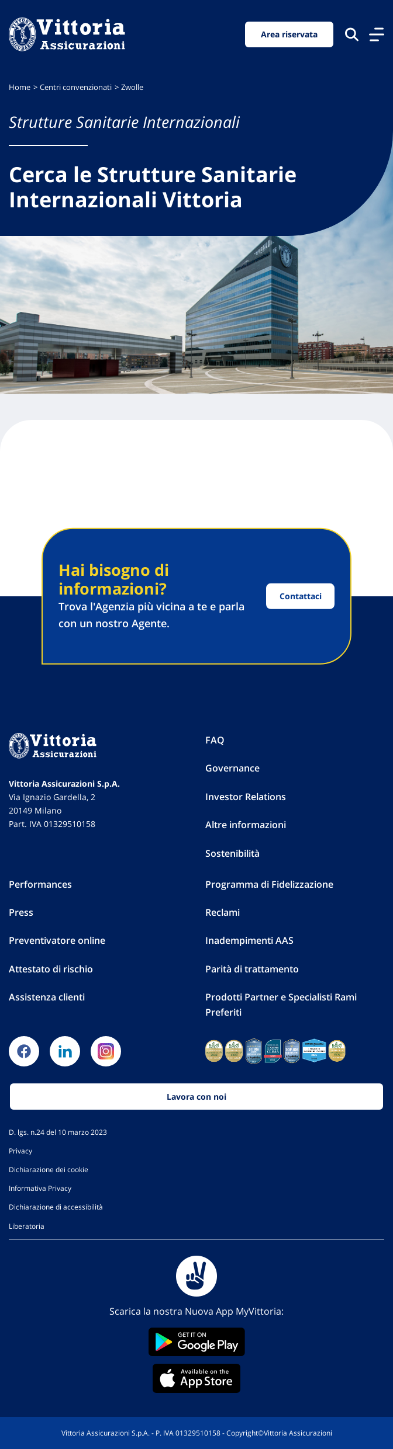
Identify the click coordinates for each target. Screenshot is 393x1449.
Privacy (20, 1150)
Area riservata (289, 34)
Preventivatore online (57, 940)
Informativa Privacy (40, 1188)
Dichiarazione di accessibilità (56, 1206)
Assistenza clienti (47, 997)
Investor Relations (245, 796)
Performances (40, 884)
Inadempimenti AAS (249, 940)
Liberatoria (26, 1226)
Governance (232, 768)
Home (19, 87)
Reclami (222, 912)
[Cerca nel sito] (351, 34)
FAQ (215, 740)
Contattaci (301, 596)
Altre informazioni (245, 824)
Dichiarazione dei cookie (48, 1169)
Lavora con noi (196, 1096)
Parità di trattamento (252, 968)
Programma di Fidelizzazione (269, 884)
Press (21, 912)
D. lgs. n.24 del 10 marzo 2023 (58, 1132)
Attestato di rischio (51, 968)
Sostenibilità (232, 853)
